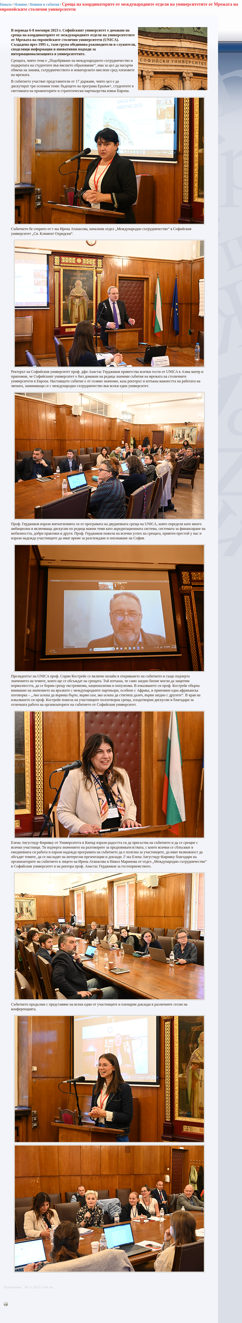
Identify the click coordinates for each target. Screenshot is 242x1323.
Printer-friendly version (7, 1304)
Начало (6, 4)
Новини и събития (44, 4)
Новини (20, 4)
